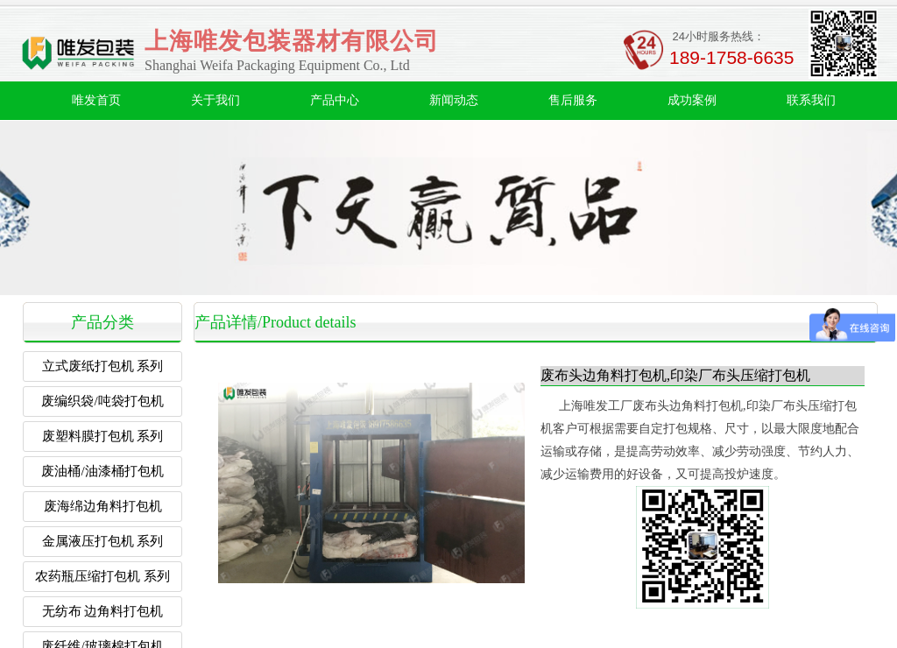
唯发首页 (96, 100)
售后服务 (572, 100)
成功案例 (692, 100)
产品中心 (334, 100)
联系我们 (811, 100)
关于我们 (215, 100)
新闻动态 (453, 100)
